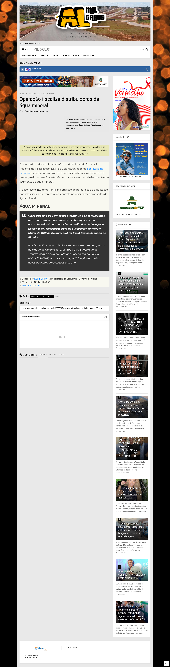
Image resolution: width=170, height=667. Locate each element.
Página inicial (72, 648)
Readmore (121, 265)
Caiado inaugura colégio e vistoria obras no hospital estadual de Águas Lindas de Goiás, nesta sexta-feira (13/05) (131, 613)
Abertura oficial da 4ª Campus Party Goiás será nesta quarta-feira (132, 574)
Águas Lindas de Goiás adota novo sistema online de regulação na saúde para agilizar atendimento (130, 284)
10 (120, 601)
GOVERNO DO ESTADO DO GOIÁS (41, 94)
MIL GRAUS (41, 49)
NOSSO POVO (89, 56)
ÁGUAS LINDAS (29, 56)
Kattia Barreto (41, 279)
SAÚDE (55, 56)
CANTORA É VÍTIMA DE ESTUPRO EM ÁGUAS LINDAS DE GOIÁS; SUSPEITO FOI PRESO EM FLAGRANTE (131, 325)
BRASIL (44, 56)
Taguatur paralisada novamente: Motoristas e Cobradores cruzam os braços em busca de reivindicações (131, 530)
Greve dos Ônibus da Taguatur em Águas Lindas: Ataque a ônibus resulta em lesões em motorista (131, 408)
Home (22, 94)
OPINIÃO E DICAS (71, 56)
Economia (27, 285)
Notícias (37, 285)
